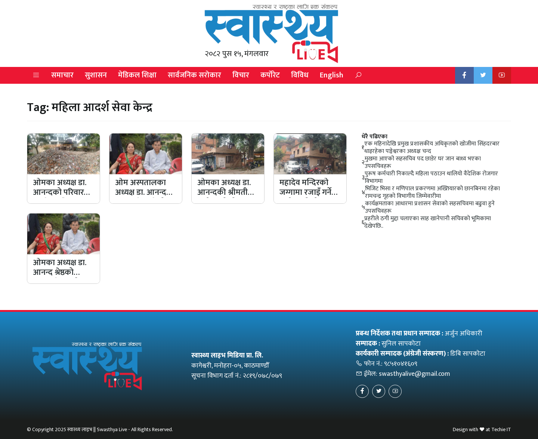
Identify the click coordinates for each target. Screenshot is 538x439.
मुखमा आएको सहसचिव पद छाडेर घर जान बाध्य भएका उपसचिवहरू (423, 162)
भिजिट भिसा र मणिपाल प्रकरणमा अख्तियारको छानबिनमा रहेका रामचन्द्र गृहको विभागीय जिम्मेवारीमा (432, 192)
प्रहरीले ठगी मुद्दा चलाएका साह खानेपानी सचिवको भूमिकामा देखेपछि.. (427, 222)
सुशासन (96, 75)
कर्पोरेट (270, 75)
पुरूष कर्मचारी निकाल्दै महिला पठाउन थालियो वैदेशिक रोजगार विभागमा (431, 177)
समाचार (62, 75)
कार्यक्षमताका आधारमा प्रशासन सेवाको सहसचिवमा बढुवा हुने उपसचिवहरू (430, 207)
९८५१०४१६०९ (400, 363)
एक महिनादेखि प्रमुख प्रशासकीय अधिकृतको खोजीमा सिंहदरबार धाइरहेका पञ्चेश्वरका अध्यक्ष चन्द (432, 147)
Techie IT (501, 429)
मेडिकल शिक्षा (137, 75)
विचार (240, 75)
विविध (300, 75)
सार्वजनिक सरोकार (194, 75)
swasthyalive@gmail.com (414, 374)
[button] (36, 75)
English (331, 75)
